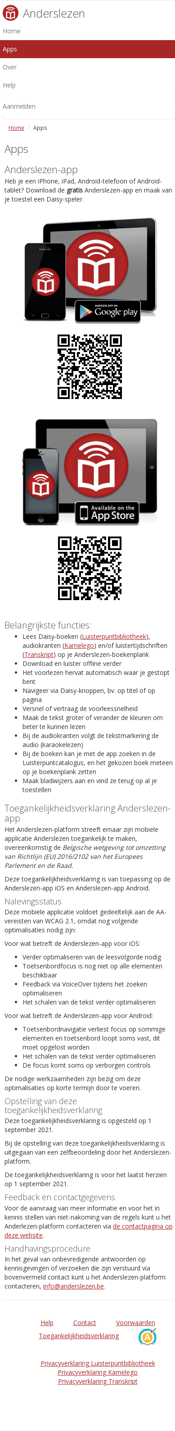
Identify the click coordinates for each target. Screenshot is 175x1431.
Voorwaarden (135, 1322)
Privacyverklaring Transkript (98, 1381)
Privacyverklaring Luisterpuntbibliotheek (97, 1363)
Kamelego (79, 645)
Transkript (39, 654)
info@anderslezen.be (73, 1286)
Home (16, 128)
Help (47, 1322)
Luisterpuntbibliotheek (114, 636)
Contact (84, 1322)
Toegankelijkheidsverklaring (79, 1335)
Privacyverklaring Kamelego (98, 1372)
